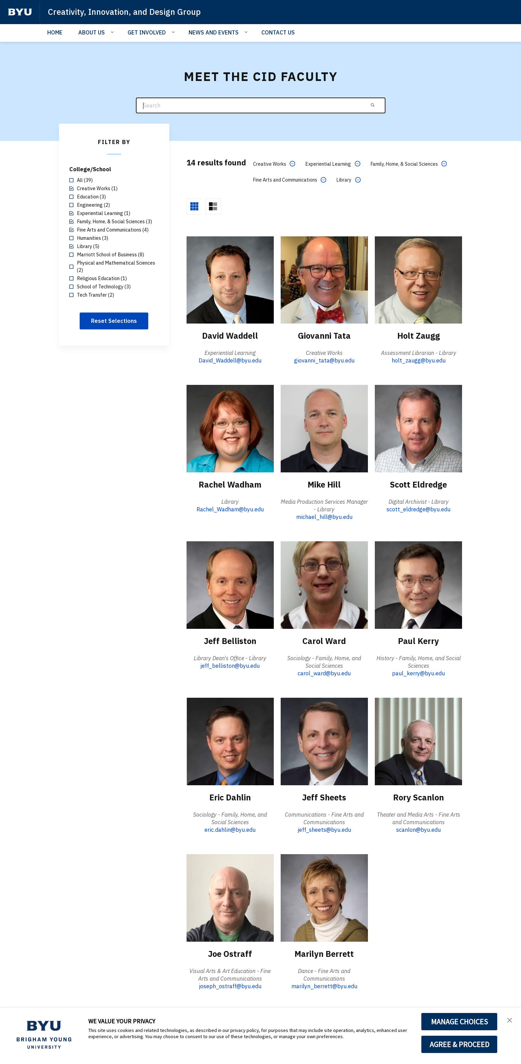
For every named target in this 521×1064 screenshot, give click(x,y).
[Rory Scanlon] (418, 740)
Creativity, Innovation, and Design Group (125, 11)
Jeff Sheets (324, 796)
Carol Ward (324, 640)
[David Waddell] (230, 279)
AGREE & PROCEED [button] (459, 1044)
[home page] (20, 12)
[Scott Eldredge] (418, 428)
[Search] (260, 106)
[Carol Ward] (324, 584)
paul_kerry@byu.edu (418, 672)
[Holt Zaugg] (418, 279)
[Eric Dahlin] (230, 740)
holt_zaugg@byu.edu (418, 360)
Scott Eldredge (418, 484)
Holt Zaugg (419, 335)
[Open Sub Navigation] (113, 32)
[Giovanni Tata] (324, 279)
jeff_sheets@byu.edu (324, 829)
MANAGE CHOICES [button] (459, 1021)
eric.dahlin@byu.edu (230, 829)
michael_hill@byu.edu (324, 516)
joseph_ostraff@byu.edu (230, 985)
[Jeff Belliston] (230, 584)
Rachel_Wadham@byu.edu (230, 508)
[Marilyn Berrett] (324, 897)
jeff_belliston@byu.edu (230, 665)
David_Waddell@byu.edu (230, 360)
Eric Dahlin (230, 796)
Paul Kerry (419, 640)
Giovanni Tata (324, 335)
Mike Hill (324, 484)
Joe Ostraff (230, 953)
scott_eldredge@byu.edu (418, 508)
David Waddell (230, 335)
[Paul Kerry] (418, 584)
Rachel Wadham (230, 484)
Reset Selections (114, 320)
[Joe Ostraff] (230, 897)
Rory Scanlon (418, 796)
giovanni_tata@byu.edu (324, 360)
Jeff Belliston (230, 640)
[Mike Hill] (324, 428)
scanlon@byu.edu (418, 829)
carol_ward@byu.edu (324, 672)
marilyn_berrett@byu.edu (324, 985)
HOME (54, 32)
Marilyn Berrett (324, 953)
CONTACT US (278, 32)
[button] (510, 1020)
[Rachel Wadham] (230, 428)
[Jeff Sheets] (324, 740)
